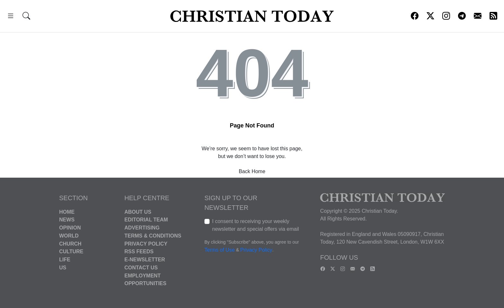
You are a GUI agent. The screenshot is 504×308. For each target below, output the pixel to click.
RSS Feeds (139, 251)
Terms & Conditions (152, 235)
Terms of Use (219, 250)
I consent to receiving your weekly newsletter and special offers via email (255, 225)
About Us (137, 211)
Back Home (252, 171)
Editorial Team (146, 219)
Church (70, 243)
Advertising (141, 227)
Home (67, 211)
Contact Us (141, 267)
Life (64, 259)
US (62, 267)
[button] (10, 17)
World (68, 235)
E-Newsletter (144, 259)
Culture (71, 251)
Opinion (70, 227)
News (67, 219)
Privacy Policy (145, 243)
